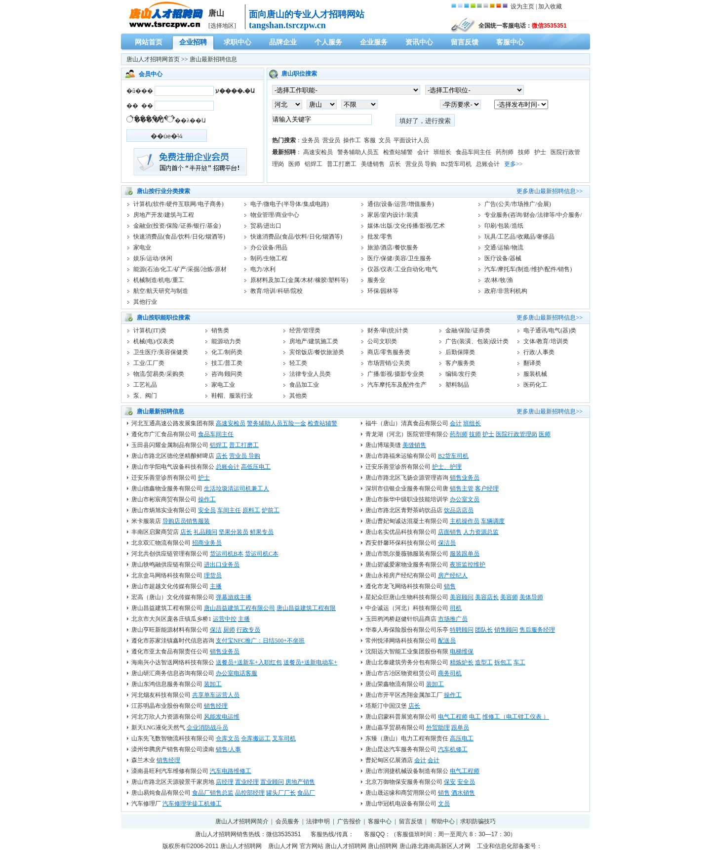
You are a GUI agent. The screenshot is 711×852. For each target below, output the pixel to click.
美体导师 (531, 597)
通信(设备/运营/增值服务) (400, 204)
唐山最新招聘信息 (213, 59)
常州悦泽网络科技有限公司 (400, 640)
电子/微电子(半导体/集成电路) (289, 204)
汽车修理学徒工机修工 (192, 803)
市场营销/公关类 (388, 363)
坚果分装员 (233, 531)
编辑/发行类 (460, 373)
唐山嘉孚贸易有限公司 (395, 727)
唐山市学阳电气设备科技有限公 (172, 466)
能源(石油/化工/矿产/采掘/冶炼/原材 (180, 269)
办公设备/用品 (268, 247)
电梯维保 (462, 651)
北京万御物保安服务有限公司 (403, 781)
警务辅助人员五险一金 (276, 423)
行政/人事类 (538, 352)
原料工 (251, 510)
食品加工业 (304, 384)
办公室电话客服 (236, 673)
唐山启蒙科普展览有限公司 (400, 716)
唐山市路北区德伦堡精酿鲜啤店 (172, 455)
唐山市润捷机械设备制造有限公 (406, 771)
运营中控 (225, 618)
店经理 (225, 781)
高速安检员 (318, 152)
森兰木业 (143, 760)
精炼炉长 (462, 662)
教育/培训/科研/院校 (276, 290)
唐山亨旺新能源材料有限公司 (169, 629)
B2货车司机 (456, 164)
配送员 (447, 640)
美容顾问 (462, 597)
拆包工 (503, 662)
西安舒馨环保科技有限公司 (400, 542)
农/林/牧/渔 (498, 280)
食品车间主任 (473, 152)
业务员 (310, 140)
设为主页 (522, 6)
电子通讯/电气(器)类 (549, 330)
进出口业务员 (221, 564)
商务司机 (450, 673)
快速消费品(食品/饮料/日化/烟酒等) (179, 236)
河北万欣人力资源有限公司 (166, 716)
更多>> (513, 164)
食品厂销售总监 (213, 792)
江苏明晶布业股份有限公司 (166, 705)
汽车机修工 (453, 749)
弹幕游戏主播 (233, 597)
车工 (519, 662)
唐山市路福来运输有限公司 (400, 455)
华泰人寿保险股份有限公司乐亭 (406, 629)
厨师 (229, 629)
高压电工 (462, 738)
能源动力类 (226, 341)
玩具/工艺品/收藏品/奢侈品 (519, 236)
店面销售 (450, 531)
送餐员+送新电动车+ (310, 662)
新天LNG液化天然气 (158, 727)
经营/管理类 (304, 330)
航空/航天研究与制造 (160, 290)
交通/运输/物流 (503, 247)
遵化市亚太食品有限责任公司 (169, 651)
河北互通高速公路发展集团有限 (172, 423)
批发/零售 (380, 236)
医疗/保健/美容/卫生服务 (399, 258)
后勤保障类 (460, 352)
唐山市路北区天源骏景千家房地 (172, 781)
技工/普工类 (226, 363)
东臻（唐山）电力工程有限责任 (406, 738)
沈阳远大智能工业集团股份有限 (406, 651)
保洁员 (447, 542)
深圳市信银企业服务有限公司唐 (406, 488)
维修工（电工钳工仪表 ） (515, 716)
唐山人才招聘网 (147, 59)
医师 (294, 164)
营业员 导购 (420, 164)
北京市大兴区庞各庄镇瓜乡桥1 (171, 618)
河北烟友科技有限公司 (161, 694)
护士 (540, 152)
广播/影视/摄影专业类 (395, 373)
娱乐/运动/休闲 (152, 258)
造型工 (484, 662)
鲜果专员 (262, 531)
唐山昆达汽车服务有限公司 (400, 749)
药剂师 (505, 152)
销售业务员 (464, 477)
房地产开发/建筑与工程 (163, 214)
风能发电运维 (221, 716)
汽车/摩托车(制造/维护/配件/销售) (528, 269)
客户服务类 (460, 363)
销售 (450, 586)
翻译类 (532, 363)
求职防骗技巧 (478, 821)
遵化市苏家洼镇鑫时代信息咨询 (172, 640)
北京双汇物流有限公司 (161, 542)
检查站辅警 (398, 152)
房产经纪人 (453, 575)
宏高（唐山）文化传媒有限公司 (172, 597)
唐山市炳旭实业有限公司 (164, 510)
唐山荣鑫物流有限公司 (395, 684)
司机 (456, 608)
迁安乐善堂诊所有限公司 (398, 466)
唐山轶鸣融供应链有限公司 (166, 564)
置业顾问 (272, 781)
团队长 (484, 629)
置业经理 (247, 781)
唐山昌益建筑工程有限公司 (166, 608)
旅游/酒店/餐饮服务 (392, 247)
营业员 (331, 140)
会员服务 (287, 821)
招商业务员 (207, 542)
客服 (370, 140)
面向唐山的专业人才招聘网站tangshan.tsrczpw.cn (306, 19)
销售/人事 (228, 749)
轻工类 (298, 363)
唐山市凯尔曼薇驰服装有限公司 (406, 553)
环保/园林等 (382, 290)
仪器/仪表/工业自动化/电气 (402, 269)
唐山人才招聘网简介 (242, 821)
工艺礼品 (145, 384)
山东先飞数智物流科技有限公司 (172, 738)
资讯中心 (419, 42)
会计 (423, 152)
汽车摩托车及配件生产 (397, 384)
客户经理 (487, 488)
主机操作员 (464, 521)
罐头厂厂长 (281, 792)
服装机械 (535, 373)
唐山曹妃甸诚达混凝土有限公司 (406, 521)
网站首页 (148, 42)
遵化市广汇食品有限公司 (164, 434)
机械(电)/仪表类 (153, 341)
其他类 (298, 395)
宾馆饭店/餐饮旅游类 (316, 352)
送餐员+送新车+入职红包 (249, 662)
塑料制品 (457, 384)
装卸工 (213, 684)
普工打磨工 (341, 164)
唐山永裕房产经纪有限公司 (400, 575)
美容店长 (487, 597)
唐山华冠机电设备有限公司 (400, 803)
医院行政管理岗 (516, 434)
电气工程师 (453, 716)
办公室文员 (464, 499)
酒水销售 (463, 792)
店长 (395, 164)
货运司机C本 (261, 553)
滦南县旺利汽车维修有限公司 (169, 771)
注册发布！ (190, 161)
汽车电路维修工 (230, 771)
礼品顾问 (205, 531)
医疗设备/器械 (502, 258)
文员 (385, 140)
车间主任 (229, 510)
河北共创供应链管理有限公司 (169, 553)
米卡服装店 (146, 521)
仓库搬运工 (256, 738)
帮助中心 (443, 821)
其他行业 (145, 301)
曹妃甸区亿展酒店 (389, 760)
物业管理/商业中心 (274, 214)
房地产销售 (300, 781)
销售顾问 (506, 629)
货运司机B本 (226, 553)
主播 (216, 586)
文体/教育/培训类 (545, 341)
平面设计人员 (411, 140)
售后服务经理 (537, 629)
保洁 (216, 629)
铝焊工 (313, 164)
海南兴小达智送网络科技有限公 (172, 662)
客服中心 (510, 42)
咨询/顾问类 (226, 373)
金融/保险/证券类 (467, 330)
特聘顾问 (462, 629)
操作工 (352, 140)
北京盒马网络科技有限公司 (166, 575)
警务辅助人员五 (358, 152)
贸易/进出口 (265, 225)
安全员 (207, 510)
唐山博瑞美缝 (383, 445)
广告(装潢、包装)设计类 (477, 341)
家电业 (142, 247)
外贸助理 (438, 727)
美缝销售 (373, 164)
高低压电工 (256, 466)
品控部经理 (250, 792)
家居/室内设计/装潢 (392, 214)
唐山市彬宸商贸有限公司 (164, 499)
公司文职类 (382, 341)
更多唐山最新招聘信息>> (549, 191)
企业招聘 (193, 42)
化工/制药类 (226, 352)
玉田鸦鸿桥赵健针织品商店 (400, 618)
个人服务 (328, 42)
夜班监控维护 (467, 564)
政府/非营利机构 (505, 290)
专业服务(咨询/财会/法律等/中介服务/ (533, 214)
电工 (475, 716)
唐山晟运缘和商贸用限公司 (400, 792)
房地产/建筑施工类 (313, 341)
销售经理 (216, 705)
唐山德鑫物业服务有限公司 (166, 488)
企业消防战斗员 (207, 727)
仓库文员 (227, 738)
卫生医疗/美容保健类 (160, 352)
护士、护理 (447, 466)
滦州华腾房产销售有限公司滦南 (172, 749)
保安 (450, 781)
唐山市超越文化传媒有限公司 (169, 586)
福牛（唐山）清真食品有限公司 (406, 423)
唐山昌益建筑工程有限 (306, 608)
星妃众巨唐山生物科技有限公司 (406, 597)
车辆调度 (493, 521)
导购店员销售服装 (186, 521)
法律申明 (318, 821)
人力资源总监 (481, 531)
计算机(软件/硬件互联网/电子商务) (178, 204)
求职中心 (237, 42)
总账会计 (488, 164)
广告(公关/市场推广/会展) (517, 204)
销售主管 (462, 488)
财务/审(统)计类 (387, 330)
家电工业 (223, 384)
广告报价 (349, 821)
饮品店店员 (459, 510)
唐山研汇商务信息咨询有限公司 (172, 673)
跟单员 (460, 727)
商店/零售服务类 (388, 352)
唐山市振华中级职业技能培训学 (406, 499)
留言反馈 (464, 42)
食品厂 (306, 792)
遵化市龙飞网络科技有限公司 (403, 586)
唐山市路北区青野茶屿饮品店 (403, 510)
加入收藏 (550, 6)
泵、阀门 (145, 395)
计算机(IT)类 (149, 330)
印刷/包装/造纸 (503, 225)
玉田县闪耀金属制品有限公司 (169, 445)
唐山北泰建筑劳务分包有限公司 (406, 662)
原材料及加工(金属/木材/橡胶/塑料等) (299, 280)
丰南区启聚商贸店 (155, 531)
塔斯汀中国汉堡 (386, 705)
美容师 (509, 597)
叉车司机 (284, 738)
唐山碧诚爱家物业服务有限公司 (406, 564)
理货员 (213, 575)
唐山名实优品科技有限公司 (400, 531)
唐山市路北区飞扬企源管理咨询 (406, 477)
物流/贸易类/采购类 (158, 373)
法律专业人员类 (310, 373)
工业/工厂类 (148, 363)
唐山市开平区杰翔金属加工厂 (403, 694)
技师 (524, 152)
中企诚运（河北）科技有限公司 (406, 608)
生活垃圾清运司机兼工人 (236, 488)
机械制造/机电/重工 (158, 280)
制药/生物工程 (268, 258)
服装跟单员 (464, 553)
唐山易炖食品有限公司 (161, 792)
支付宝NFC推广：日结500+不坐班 (260, 640)
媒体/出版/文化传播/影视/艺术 (406, 225)
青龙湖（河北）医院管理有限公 (406, 434)
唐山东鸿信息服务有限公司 (166, 684)
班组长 (442, 152)
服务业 (376, 280)
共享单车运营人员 (215, 694)
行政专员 (248, 629)
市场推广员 (453, 618)
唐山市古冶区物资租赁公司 (400, 673)
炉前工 (270, 510)
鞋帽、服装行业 (232, 395)
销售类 (220, 330)
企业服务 (374, 42)
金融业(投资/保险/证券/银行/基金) (177, 225)
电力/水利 (263, 269)
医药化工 (535, 384)
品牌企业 (283, 42)
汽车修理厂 (146, 803)
